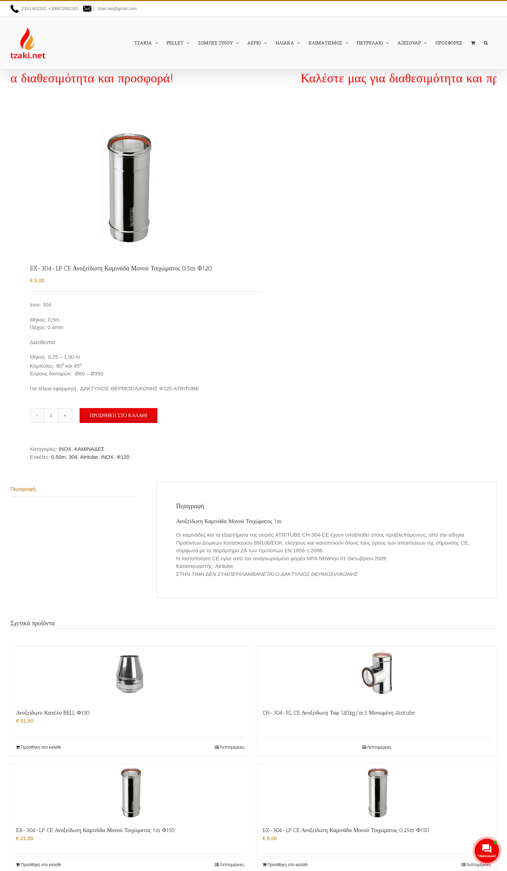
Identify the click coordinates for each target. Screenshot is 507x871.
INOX (65, 449)
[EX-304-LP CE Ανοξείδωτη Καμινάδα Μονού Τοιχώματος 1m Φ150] (130, 791)
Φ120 (122, 457)
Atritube (89, 457)
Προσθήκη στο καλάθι (118, 415)
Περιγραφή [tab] (22, 489)
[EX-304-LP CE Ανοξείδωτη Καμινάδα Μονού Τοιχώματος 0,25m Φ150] (377, 791)
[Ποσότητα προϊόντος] (51, 415)
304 (73, 457)
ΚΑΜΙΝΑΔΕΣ (89, 449)
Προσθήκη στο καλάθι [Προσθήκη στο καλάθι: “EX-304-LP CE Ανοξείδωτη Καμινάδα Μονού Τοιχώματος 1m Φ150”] (41, 864)
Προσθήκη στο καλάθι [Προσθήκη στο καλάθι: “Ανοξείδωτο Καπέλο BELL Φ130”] (41, 747)
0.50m (58, 457)
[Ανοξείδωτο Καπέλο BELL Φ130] (130, 674)
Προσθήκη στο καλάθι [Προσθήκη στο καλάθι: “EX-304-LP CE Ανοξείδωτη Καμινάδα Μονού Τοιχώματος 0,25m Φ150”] (288, 864)
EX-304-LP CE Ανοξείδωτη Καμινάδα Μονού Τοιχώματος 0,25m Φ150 (346, 830)
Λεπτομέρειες (232, 747)
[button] (486, 43)
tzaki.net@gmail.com (117, 8)
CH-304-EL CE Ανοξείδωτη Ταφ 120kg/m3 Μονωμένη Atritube (339, 712)
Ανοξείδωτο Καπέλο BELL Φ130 (53, 712)
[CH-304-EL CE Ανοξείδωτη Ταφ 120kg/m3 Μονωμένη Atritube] (377, 674)
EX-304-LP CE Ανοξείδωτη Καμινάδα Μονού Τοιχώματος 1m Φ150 (95, 830)
